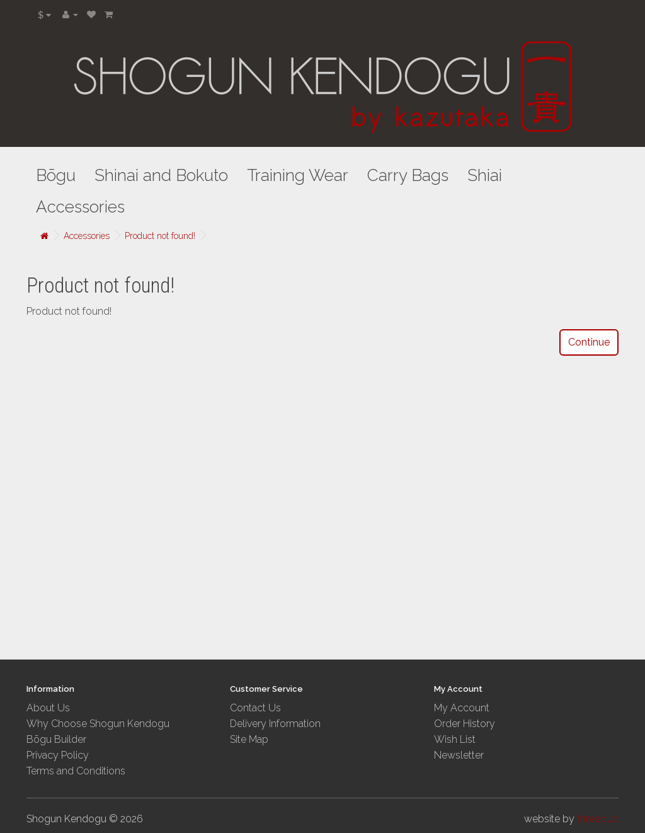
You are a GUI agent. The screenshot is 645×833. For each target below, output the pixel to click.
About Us (48, 708)
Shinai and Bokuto (161, 175)
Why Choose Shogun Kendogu (97, 724)
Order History (464, 724)
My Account (461, 708)
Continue (589, 342)
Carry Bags (407, 175)
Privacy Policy (57, 755)
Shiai (484, 175)
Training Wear (297, 175)
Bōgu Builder (56, 739)
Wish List (455, 739)
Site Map (249, 739)
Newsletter (459, 755)
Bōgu (56, 175)
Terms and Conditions (75, 771)
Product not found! (160, 236)
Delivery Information (275, 724)
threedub (598, 819)
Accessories (80, 206)
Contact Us (255, 708)
